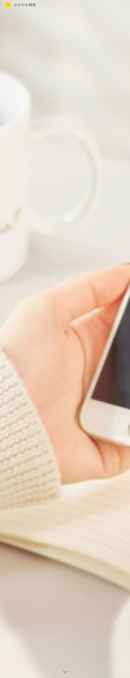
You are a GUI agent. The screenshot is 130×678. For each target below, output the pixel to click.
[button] (65, 672)
